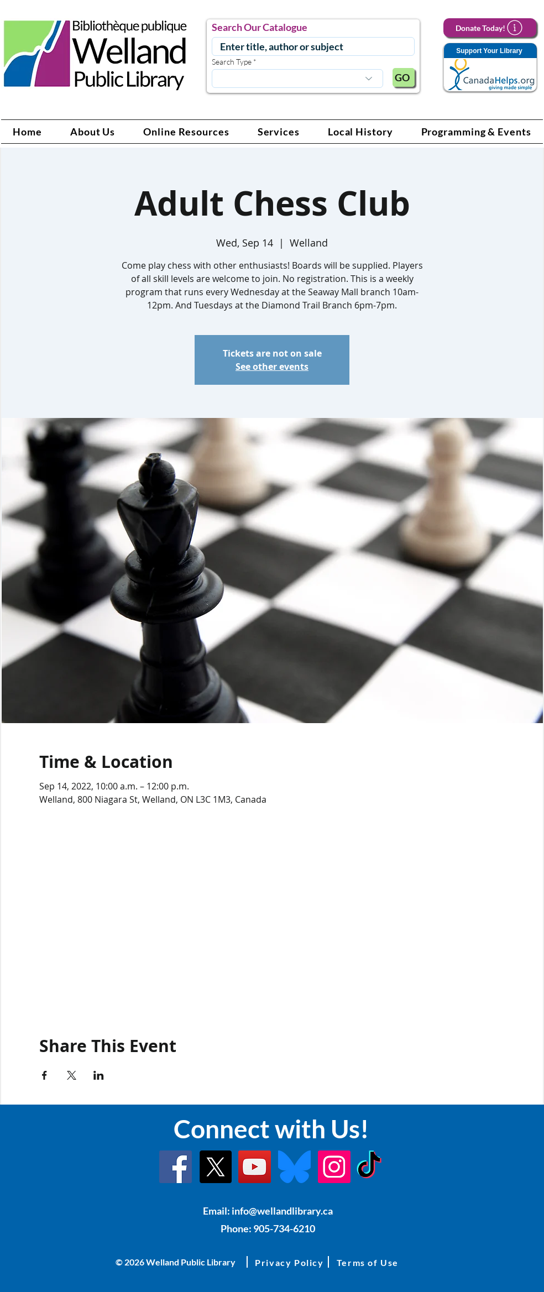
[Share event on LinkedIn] (98, 1075)
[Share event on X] (71, 1075)
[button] (93, 131)
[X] (215, 1166)
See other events (272, 366)
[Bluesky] (294, 1166)
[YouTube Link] (254, 1166)
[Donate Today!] (489, 27)
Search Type (232, 62)
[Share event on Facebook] (44, 1075)
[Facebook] (175, 1166)
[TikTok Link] (369, 1166)
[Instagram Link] (334, 1166)
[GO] (404, 77)
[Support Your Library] (489, 68)
